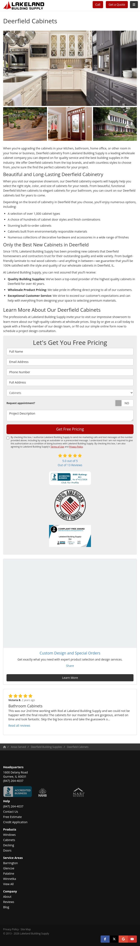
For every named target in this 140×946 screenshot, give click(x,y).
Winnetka (9, 879)
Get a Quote (117, 5)
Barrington (10, 863)
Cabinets (9, 840)
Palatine (8, 873)
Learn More (70, 678)
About (7, 897)
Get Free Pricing (70, 429)
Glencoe (8, 868)
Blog (6, 907)
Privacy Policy (76, 446)
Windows (9, 835)
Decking (8, 845)
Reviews (8, 902)
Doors (7, 850)
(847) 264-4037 (13, 806)
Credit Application (15, 822)
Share (70, 666)
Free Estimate (12, 817)
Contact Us (10, 812)
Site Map (26, 929)
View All (8, 884)
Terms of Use (57, 446)
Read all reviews (19, 725)
